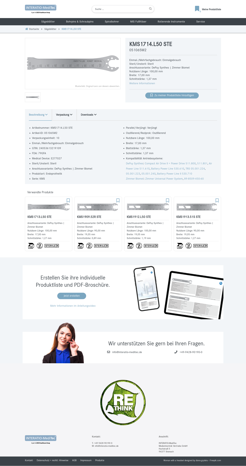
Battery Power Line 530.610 (167, 168)
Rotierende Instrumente (171, 21)
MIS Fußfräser (138, 21)
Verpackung (65, 114)
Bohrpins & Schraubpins (80, 21)
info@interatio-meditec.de (127, 352)
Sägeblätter (48, 21)
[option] (73, 63)
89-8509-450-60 (194, 179)
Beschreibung (38, 114)
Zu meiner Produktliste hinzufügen (172, 95)
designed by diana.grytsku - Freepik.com (202, 461)
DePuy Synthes (134, 163)
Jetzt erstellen (72, 296)
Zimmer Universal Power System (164, 179)
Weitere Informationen (142, 83)
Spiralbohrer (112, 21)
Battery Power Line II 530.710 (174, 174)
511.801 (202, 163)
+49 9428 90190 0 (103, 443)
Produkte (99, 460)
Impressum (85, 460)
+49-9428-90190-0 (191, 352)
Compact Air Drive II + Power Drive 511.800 (170, 163)
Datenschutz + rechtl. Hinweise (52, 460)
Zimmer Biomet (135, 179)
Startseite (32, 29)
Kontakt (29, 460)
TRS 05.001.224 (195, 168)
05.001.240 (149, 174)
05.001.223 (133, 174)
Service (200, 21)
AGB (74, 460)
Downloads (90, 114)
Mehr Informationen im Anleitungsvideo (73, 306)
